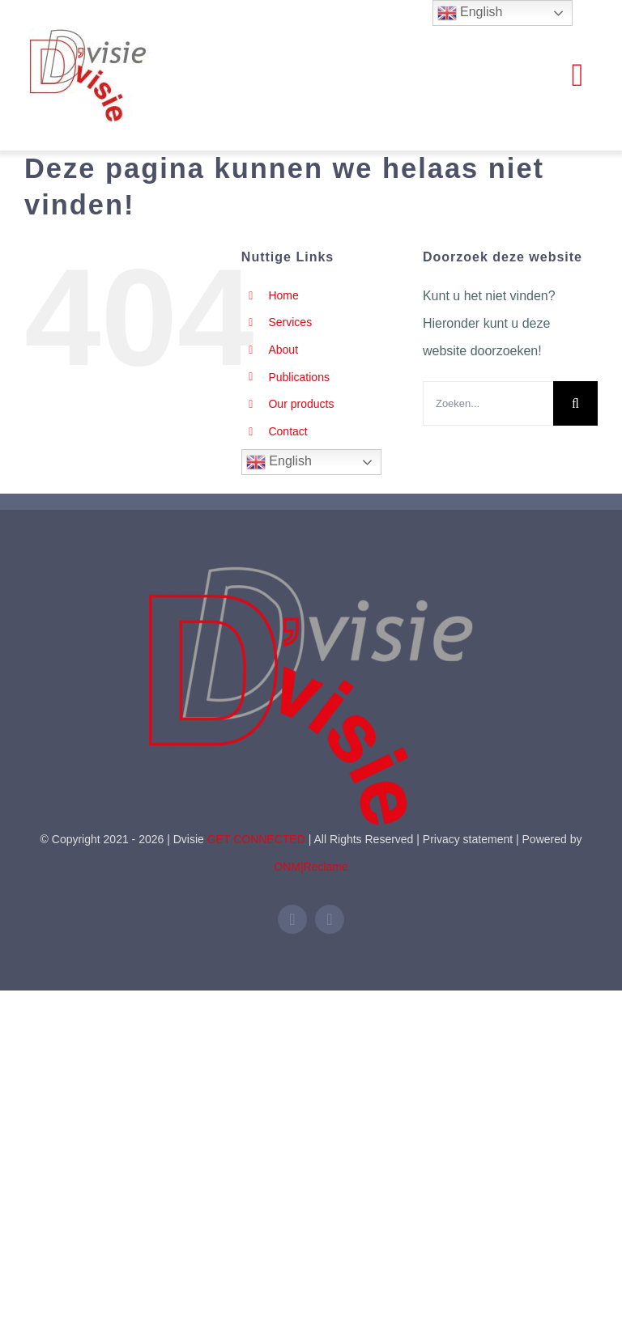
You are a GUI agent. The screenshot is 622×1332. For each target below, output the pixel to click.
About (283, 349)
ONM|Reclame (311, 866)
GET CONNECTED (256, 839)
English (279, 462)
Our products (301, 403)
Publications (299, 377)
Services (290, 322)
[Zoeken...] (488, 403)
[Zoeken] (575, 403)
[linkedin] (292, 919)
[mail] (329, 919)
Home (283, 295)
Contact (287, 431)
